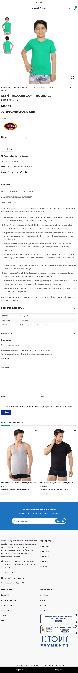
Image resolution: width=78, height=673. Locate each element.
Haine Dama (44, 552)
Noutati (20, 166)
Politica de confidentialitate (10, 601)
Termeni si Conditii (7, 606)
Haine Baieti (12, 166)
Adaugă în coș (19, 670)
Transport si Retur (7, 611)
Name (3, 396)
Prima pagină (5, 87)
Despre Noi (5, 596)
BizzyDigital (60, 666)
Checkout (43, 606)
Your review (5, 367)
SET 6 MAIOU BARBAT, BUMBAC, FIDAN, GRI (19, 482)
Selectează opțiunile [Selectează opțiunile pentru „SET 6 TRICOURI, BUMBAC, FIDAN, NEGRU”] (47, 493)
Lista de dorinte (45, 611)
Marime (4, 137)
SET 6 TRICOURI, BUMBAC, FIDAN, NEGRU (57, 482)
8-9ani (44, 325)
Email (43, 396)
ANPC (3, 621)
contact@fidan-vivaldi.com (14, 578)
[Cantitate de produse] (7, 149)
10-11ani (22, 325)
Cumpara (58, 670)
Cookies (3, 616)
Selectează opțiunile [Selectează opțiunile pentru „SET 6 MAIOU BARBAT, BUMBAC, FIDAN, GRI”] (8, 493)
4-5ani (33, 325)
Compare (25, 156)
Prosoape (43, 567)
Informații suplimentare (12, 308)
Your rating (5, 358)
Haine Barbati (45, 547)
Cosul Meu (43, 601)
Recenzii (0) (6, 333)
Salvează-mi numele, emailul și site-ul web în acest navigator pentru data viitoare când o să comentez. (39, 406)
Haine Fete (44, 562)
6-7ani (39, 325)
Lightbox (72, 77)
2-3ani (28, 325)
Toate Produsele (17, 87)
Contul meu (44, 596)
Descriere (5, 185)
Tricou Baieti (28, 166)
